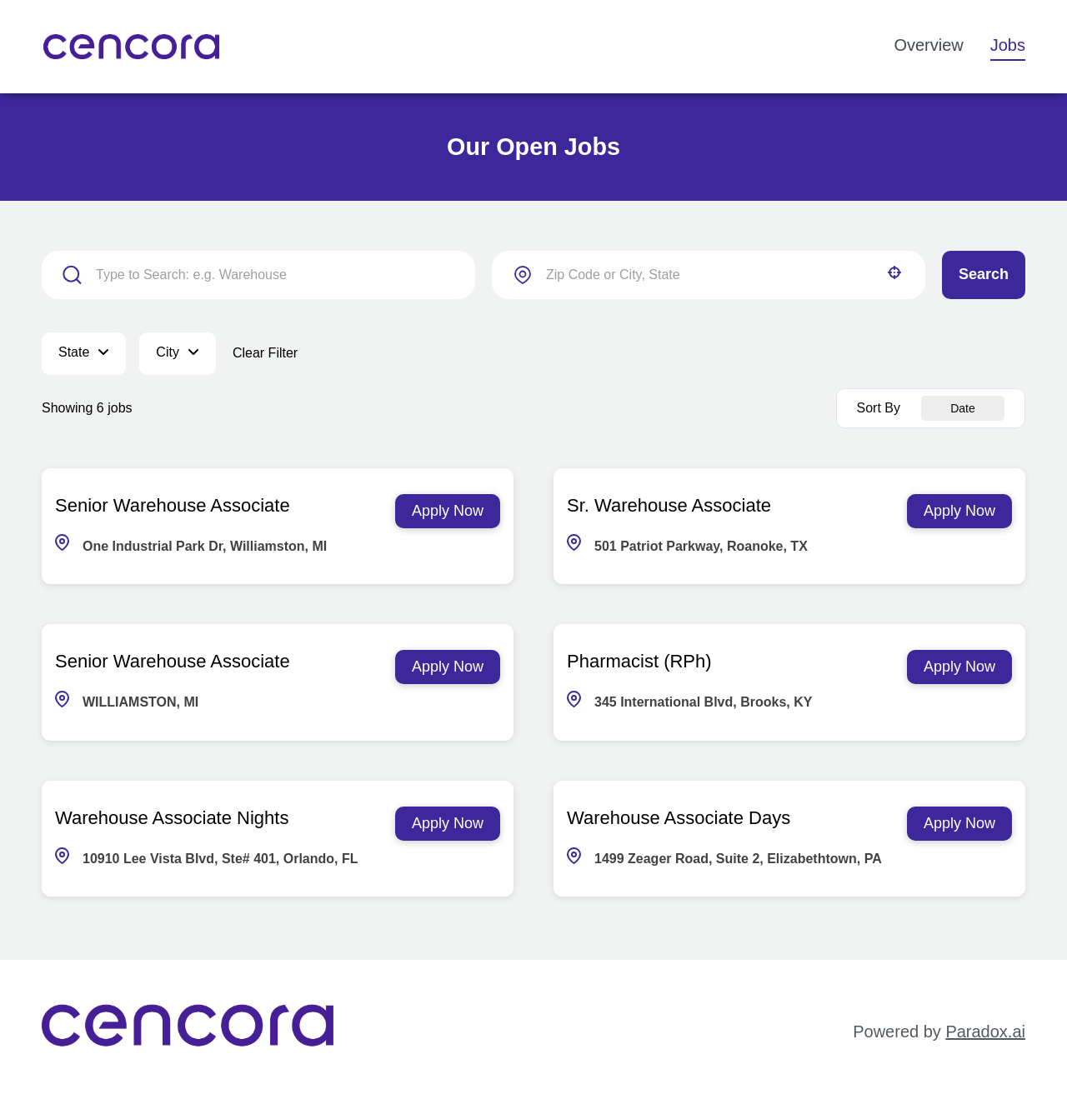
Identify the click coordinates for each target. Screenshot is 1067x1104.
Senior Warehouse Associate (172, 505)
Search (984, 274)
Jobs (1007, 45)
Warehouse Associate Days (678, 817)
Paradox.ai (985, 1031)
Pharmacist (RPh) (639, 661)
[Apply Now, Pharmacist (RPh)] (959, 667)
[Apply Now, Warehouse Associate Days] (959, 824)
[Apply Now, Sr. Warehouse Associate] (959, 511)
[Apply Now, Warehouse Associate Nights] (447, 824)
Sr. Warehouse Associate (669, 505)
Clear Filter (265, 353)
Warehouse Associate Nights (171, 817)
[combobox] (708, 274)
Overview (928, 45)
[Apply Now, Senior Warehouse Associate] (447, 511)
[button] (894, 272)
